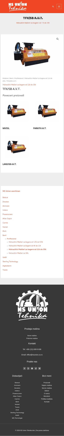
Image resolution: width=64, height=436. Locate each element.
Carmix (5, 223)
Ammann (6, 206)
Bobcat (5, 197)
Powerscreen (7, 214)
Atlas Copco (7, 218)
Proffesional (18, 78)
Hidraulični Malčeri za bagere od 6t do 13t (25, 245)
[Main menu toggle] (59, 6)
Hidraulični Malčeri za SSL (19, 253)
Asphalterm (7, 266)
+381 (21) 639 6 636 (33, 349)
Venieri (5, 227)
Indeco (5, 210)
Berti (11, 78)
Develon (6, 201)
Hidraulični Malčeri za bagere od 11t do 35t (32, 23)
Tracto (5, 270)
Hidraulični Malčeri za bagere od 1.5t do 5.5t (26, 242)
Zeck (4, 231)
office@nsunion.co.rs (35, 355)
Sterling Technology (10, 261)
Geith (5, 257)
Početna (5, 78)
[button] (53, 6)
